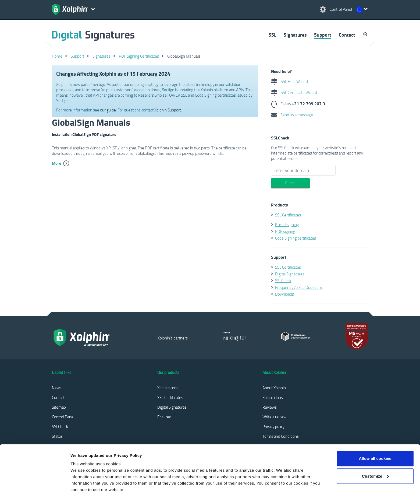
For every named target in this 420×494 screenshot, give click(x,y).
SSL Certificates (288, 215)
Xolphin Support (167, 110)
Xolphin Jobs (272, 397)
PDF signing (285, 231)
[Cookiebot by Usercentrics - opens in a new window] (34, 483)
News (57, 387)
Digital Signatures (289, 273)
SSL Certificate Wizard (294, 92)
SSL (272, 34)
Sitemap (59, 407)
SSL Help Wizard (289, 81)
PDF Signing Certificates (139, 56)
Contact (347, 34)
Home (57, 56)
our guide (108, 110)
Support (322, 34)
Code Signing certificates (295, 238)
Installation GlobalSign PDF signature (84, 134)
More (56, 163)
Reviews (269, 407)
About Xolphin (274, 387)
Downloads (284, 294)
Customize (375, 448)
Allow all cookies (375, 431)
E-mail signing (287, 224)
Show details (82, 483)
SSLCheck (283, 280)
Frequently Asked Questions (299, 287)
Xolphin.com (167, 387)
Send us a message (292, 114)
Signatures (295, 34)
